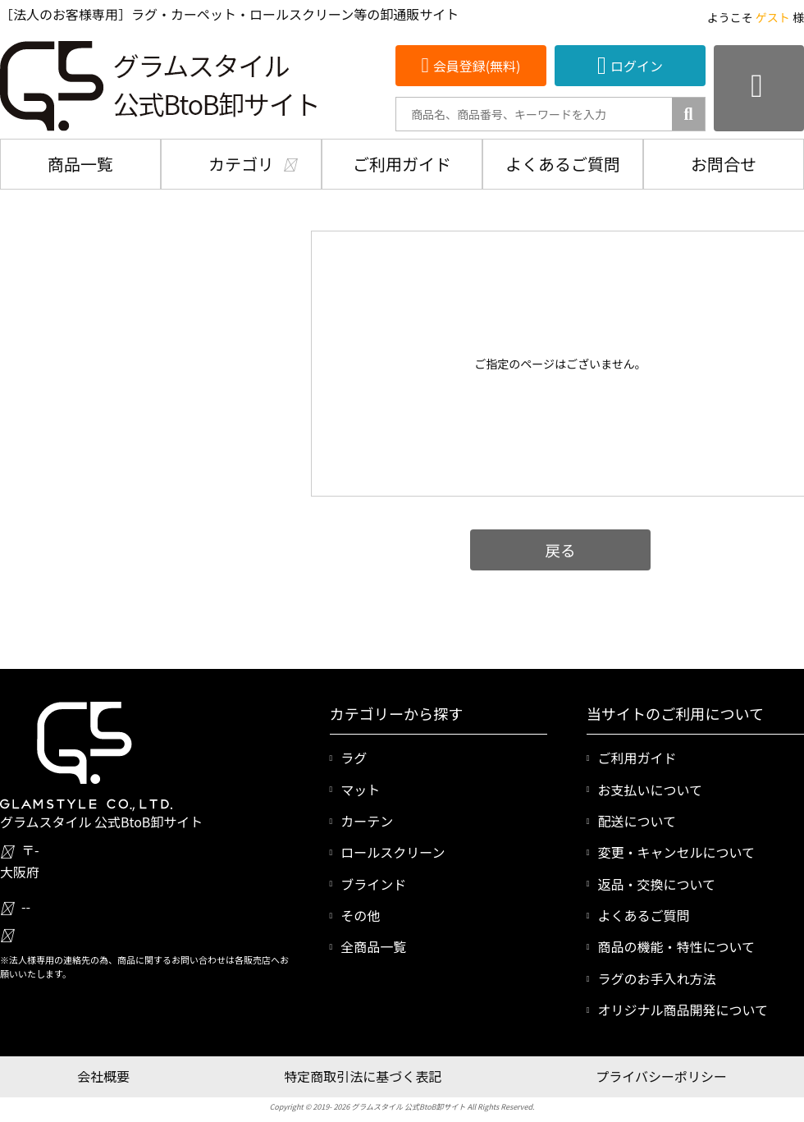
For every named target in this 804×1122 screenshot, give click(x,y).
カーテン (366, 821)
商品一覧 (80, 164)
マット (360, 789)
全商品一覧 (373, 946)
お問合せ (723, 164)
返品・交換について (656, 884)
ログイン (636, 66)
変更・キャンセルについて (676, 852)
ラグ (353, 757)
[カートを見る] (759, 88)
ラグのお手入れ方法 (656, 978)
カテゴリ (241, 164)
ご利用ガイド (402, 164)
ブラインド (373, 884)
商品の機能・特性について (676, 946)
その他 (360, 915)
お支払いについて (649, 789)
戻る (560, 549)
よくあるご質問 (562, 164)
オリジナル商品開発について (682, 1009)
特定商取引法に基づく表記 (362, 1076)
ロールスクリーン (392, 852)
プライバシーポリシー (661, 1076)
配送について (636, 821)
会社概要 (103, 1076)
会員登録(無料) (477, 66)
